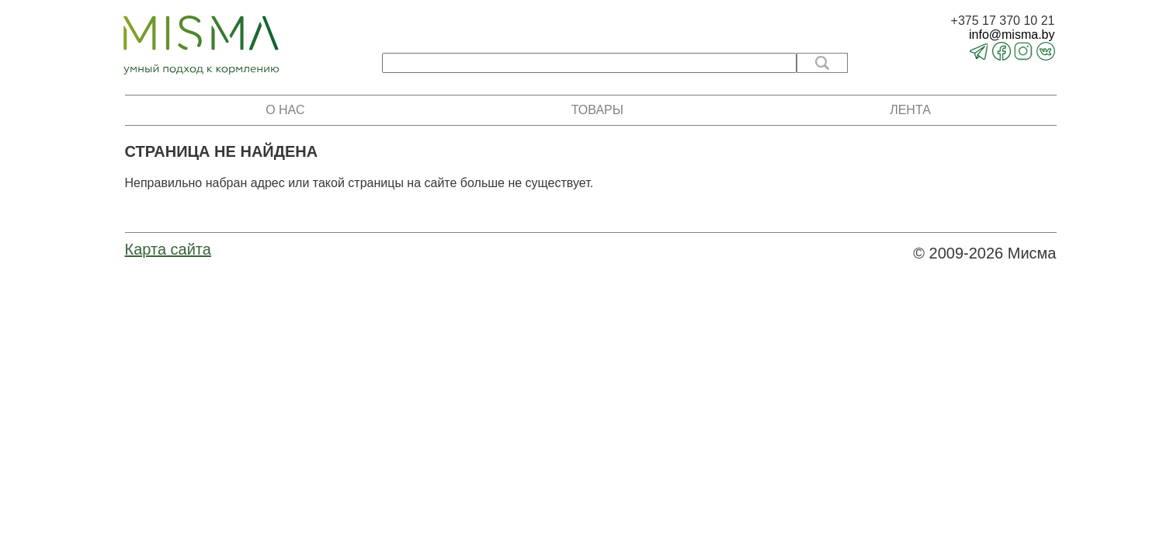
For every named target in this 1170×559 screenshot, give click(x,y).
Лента (910, 109)
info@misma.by (1012, 34)
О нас (285, 109)
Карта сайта (168, 249)
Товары (597, 109)
